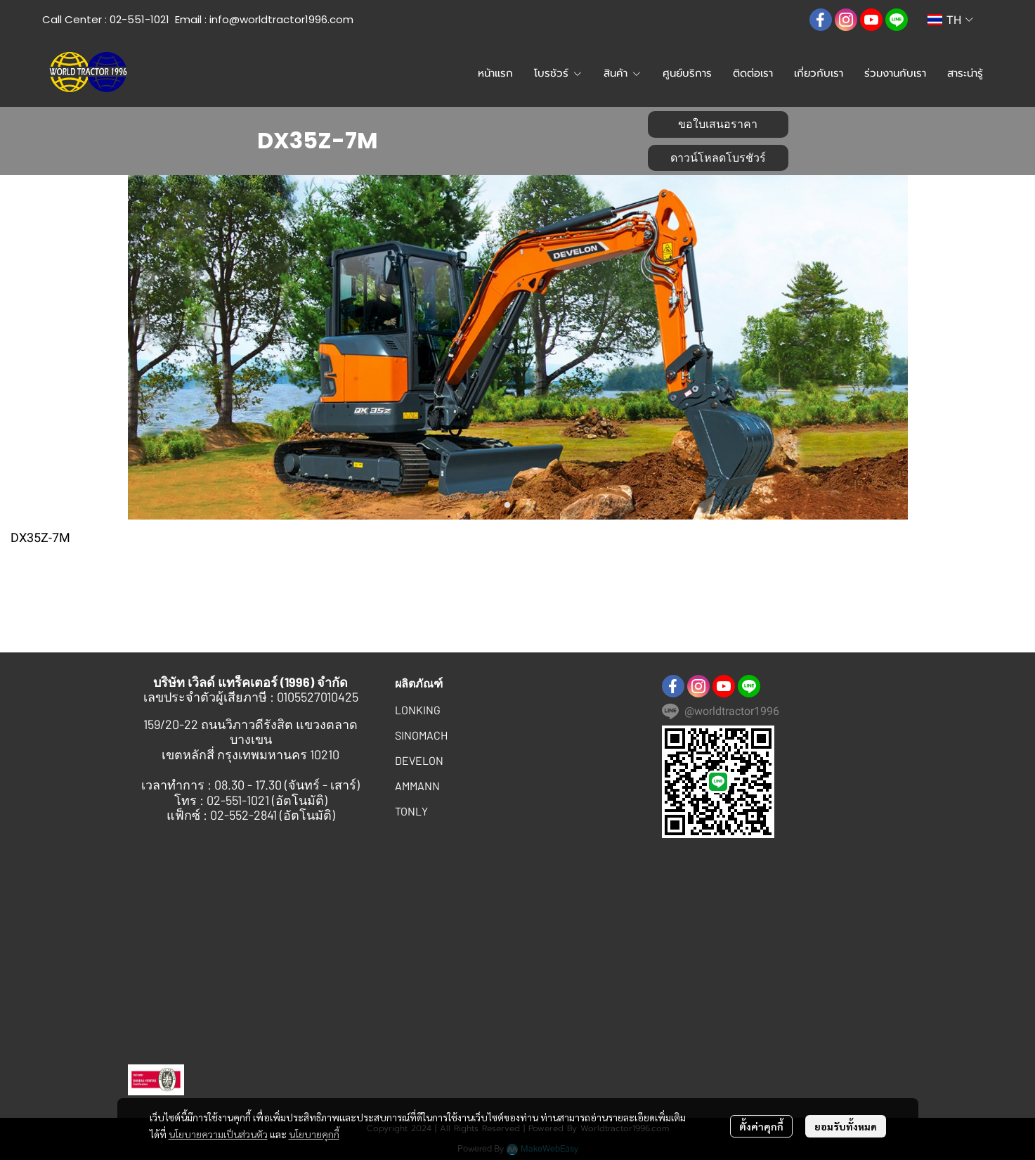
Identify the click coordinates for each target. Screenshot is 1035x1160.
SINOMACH (421, 735)
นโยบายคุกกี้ (314, 1134)
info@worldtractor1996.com (281, 19)
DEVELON (419, 760)
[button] (787, 20)
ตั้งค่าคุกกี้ (761, 1126)
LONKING (418, 709)
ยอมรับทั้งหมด (845, 1126)
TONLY (411, 811)
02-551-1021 (139, 19)
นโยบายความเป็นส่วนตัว (218, 1134)
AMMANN (417, 785)
